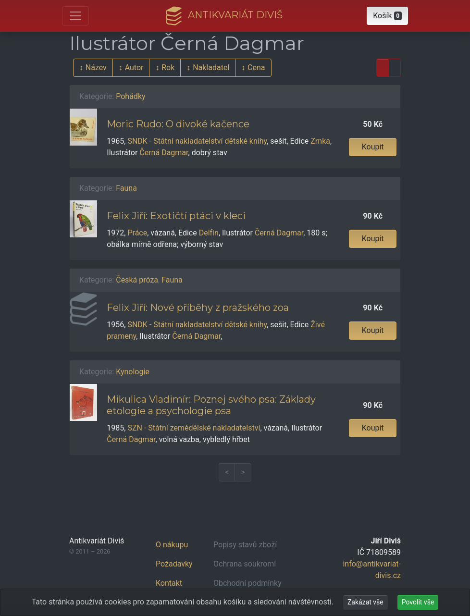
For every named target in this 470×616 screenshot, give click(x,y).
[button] (387, 16)
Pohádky (130, 96)
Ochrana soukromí (244, 563)
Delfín (209, 232)
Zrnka (320, 141)
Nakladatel (211, 67)
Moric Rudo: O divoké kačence (178, 124)
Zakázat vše (365, 602)
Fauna (126, 188)
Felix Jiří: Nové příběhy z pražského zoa (198, 307)
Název (96, 67)
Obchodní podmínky (247, 583)
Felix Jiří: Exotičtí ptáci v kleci (176, 216)
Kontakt (169, 583)
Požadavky (174, 563)
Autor (134, 67)
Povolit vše (418, 602)
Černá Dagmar (163, 152)
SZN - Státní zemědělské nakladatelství (193, 427)
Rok (167, 67)
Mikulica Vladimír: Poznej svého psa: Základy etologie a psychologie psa (211, 405)
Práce (137, 232)
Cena (256, 67)
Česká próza (137, 279)
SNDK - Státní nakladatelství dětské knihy (197, 141)
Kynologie (132, 371)
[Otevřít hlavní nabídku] (75, 15)
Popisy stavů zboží (245, 544)
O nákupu (172, 544)
